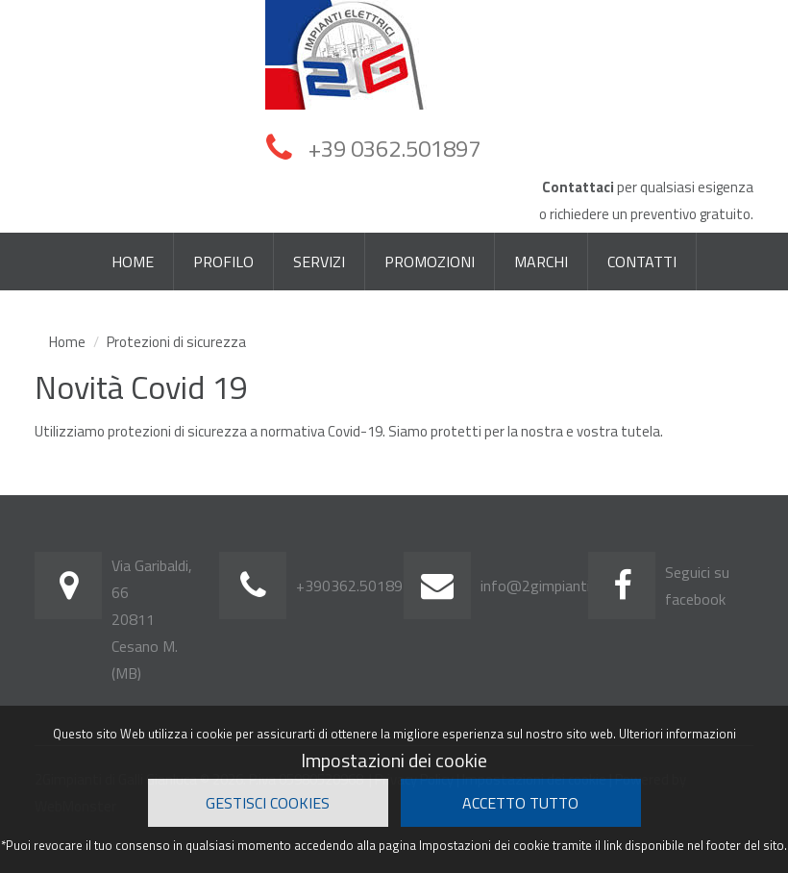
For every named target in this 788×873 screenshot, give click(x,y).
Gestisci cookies (268, 802)
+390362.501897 (353, 585)
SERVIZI (319, 261)
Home (67, 342)
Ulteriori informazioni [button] (677, 733)
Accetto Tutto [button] (520, 802)
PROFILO (223, 261)
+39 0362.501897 (394, 146)
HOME (132, 261)
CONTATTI (642, 261)
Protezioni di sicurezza (176, 342)
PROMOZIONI (429, 261)
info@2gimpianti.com (550, 585)
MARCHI (541, 261)
